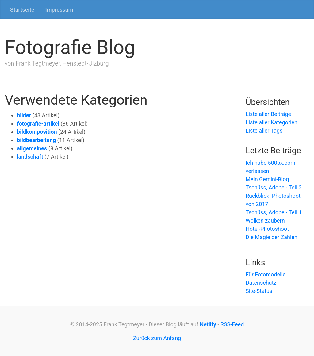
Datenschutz (261, 282)
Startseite (22, 9)
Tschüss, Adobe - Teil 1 (274, 212)
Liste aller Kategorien (271, 122)
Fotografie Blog (70, 47)
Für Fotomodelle (265, 274)
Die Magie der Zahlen (271, 237)
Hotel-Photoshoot (267, 229)
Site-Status (259, 291)
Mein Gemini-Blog (267, 179)
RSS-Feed (232, 324)
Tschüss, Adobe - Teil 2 (274, 187)
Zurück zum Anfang (157, 338)
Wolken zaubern (265, 220)
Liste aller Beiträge (268, 114)
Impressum (59, 9)
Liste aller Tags (264, 130)
